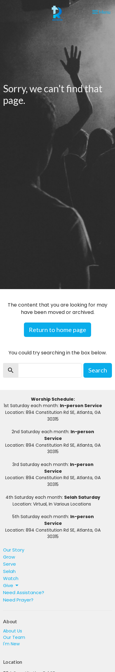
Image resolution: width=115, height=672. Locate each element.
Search (97, 370)
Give (11, 585)
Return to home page (57, 329)
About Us (12, 631)
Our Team (14, 637)
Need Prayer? (18, 600)
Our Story (13, 550)
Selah (9, 571)
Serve (9, 564)
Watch (10, 578)
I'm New (11, 644)
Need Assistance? (23, 592)
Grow (9, 557)
